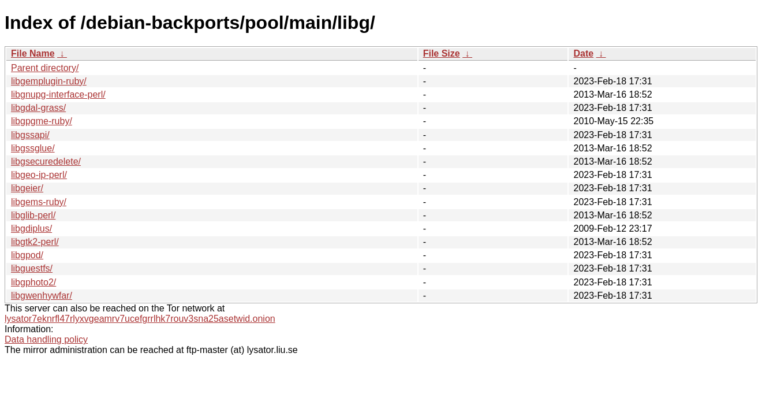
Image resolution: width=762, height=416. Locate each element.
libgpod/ (27, 255)
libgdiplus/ (31, 228)
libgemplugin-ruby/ (49, 81)
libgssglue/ (33, 148)
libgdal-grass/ (38, 108)
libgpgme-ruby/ (41, 121)
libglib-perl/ (33, 215)
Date (583, 53)
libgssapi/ (30, 135)
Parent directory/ (45, 68)
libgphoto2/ (33, 282)
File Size (441, 53)
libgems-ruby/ (38, 202)
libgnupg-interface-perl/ (58, 94)
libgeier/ (27, 188)
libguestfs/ (32, 268)
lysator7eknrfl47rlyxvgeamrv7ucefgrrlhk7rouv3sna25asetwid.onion (140, 319)
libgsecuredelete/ (46, 161)
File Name (33, 53)
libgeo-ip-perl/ (39, 175)
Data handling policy (46, 339)
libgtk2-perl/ (35, 242)
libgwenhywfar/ (41, 295)
